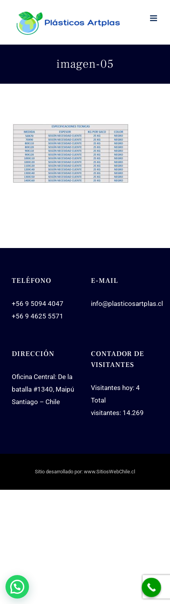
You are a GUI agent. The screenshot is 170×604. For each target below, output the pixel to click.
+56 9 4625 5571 (37, 316)
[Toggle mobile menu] (154, 18)
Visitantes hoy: (113, 388)
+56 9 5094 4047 (37, 303)
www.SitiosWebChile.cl (109, 472)
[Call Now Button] (151, 587)
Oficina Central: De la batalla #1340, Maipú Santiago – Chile (43, 389)
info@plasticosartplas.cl (127, 303)
